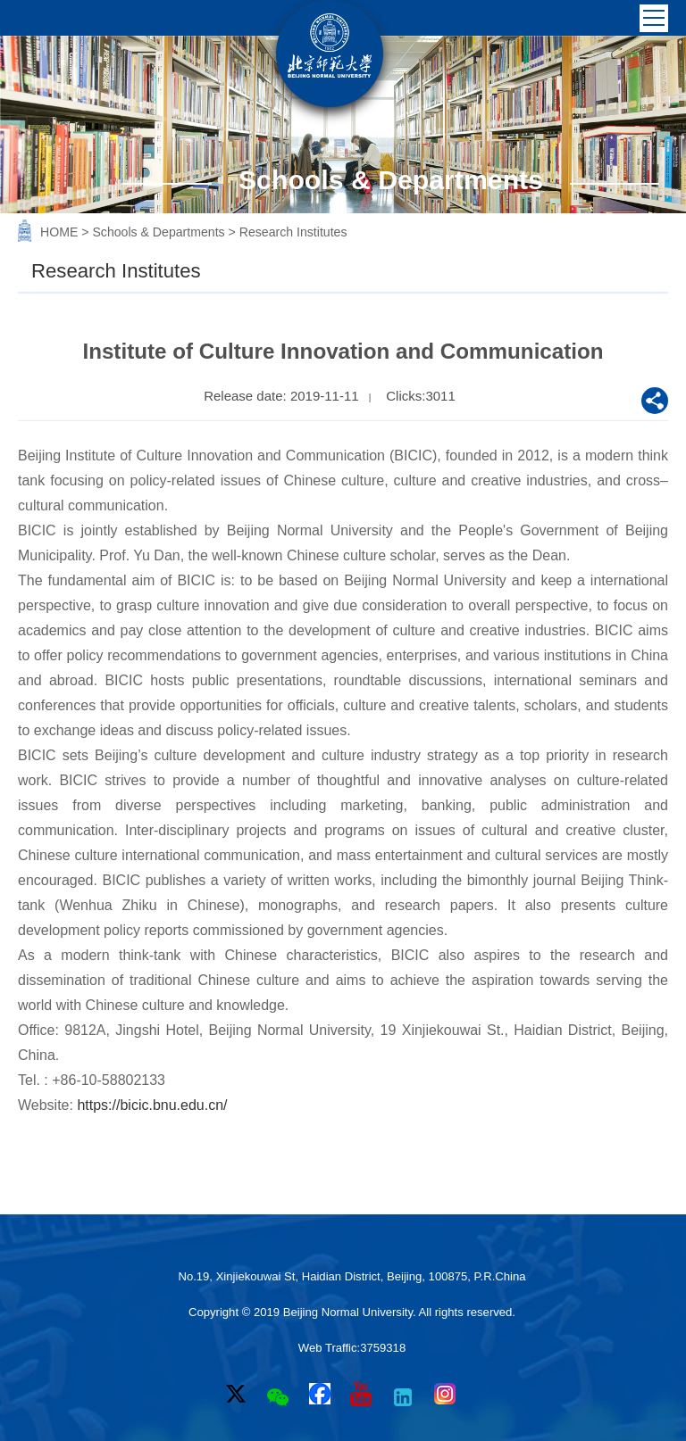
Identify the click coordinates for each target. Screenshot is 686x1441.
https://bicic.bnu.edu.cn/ (152, 1105)
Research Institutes (293, 232)
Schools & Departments (160, 232)
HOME (60, 232)
